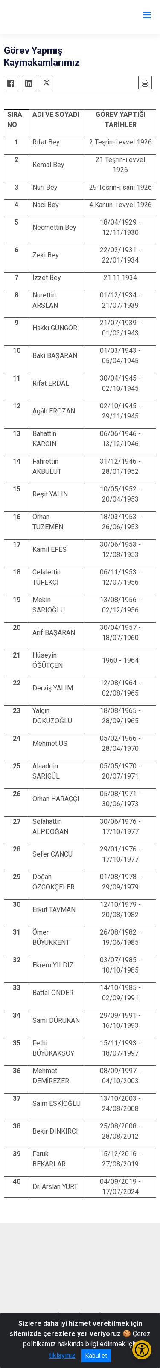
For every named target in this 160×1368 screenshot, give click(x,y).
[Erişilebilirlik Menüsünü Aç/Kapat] (141, 1349)
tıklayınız (62, 1355)
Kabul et (96, 1355)
